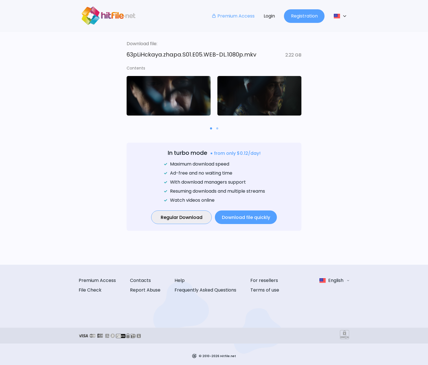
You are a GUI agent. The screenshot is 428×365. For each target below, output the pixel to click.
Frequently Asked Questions (205, 290)
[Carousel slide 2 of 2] (217, 128)
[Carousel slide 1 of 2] (211, 128)
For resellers (264, 280)
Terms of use (264, 290)
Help (180, 280)
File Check (90, 290)
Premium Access (233, 16)
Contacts (140, 280)
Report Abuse (145, 290)
